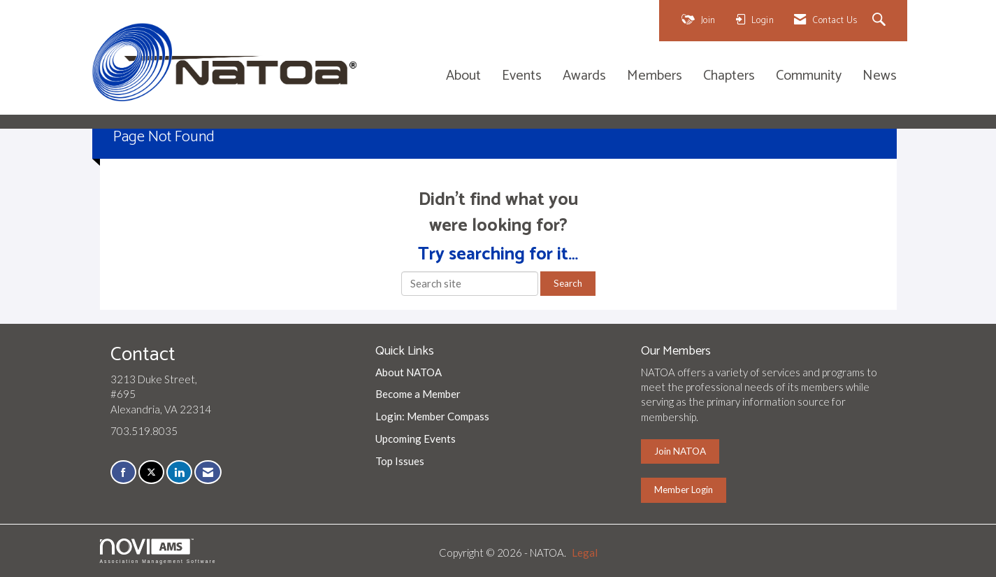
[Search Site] (881, 21)
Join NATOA (680, 451)
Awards (584, 76)
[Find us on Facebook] (123, 472)
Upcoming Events (415, 438)
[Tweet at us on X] (151, 472)
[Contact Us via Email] (208, 472)
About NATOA (408, 372)
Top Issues (399, 461)
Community (809, 76)
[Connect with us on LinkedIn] (179, 472)
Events (522, 76)
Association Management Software (158, 551)
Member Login (683, 489)
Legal (585, 552)
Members (654, 76)
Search (568, 283)
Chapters (729, 76)
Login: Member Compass (432, 416)
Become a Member (418, 393)
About (463, 76)
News (880, 76)
